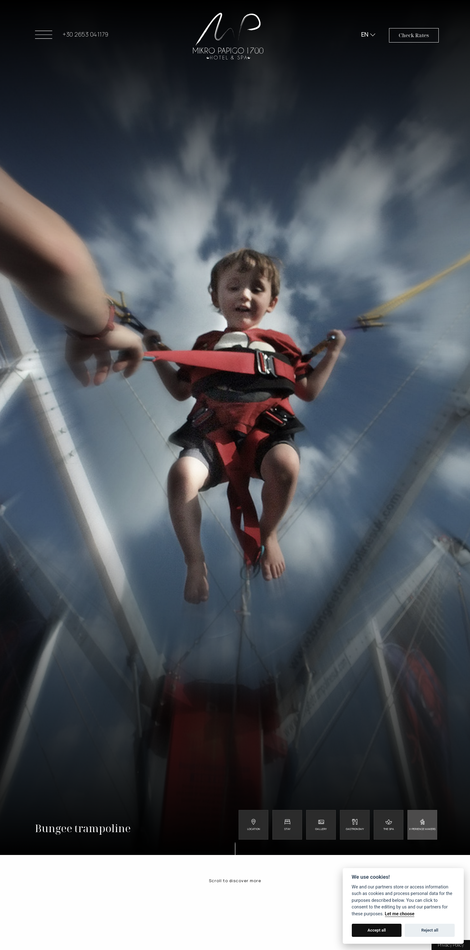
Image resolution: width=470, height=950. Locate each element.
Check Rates (414, 35)
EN (364, 34)
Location (253, 829)
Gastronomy (355, 829)
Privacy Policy (451, 945)
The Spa (388, 829)
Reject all (429, 930)
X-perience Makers (422, 829)
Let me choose (400, 914)
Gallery (321, 829)
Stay (287, 829)
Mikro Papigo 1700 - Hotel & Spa (228, 36)
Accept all (376, 930)
